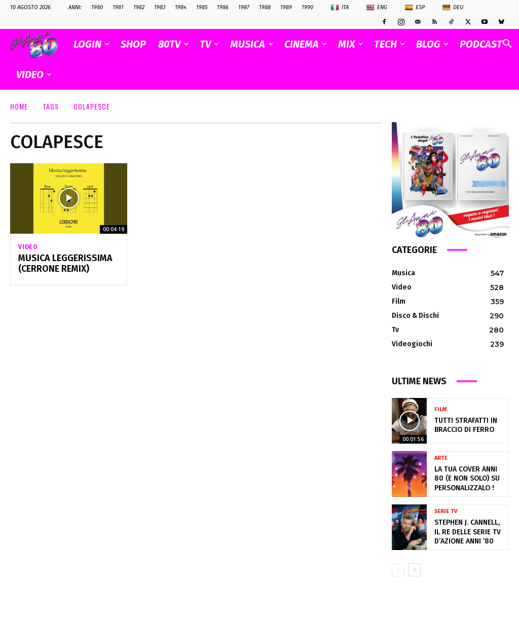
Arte (441, 460)
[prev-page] (398, 569)
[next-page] (414, 569)
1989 (286, 7)
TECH (389, 44)
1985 (201, 7)
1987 (243, 7)
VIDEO (34, 74)
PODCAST (481, 44)
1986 (223, 7)
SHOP (133, 44)
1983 (159, 7)
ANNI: (75, 7)
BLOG (432, 44)
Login (91, 44)
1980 (97, 7)
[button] (507, 45)
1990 (307, 7)
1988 (265, 7)
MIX (350, 44)
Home (19, 106)
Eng (376, 7)
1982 (138, 7)
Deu (452, 7)
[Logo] (38, 44)
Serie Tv (445, 513)
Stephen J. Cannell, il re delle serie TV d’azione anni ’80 (466, 531)
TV (209, 44)
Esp (415, 7)
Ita (340, 7)
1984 (181, 7)
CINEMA (305, 44)
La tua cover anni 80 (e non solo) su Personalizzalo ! (469, 478)
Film (440, 411)
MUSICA (251, 44)
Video (28, 247)
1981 (118, 7)
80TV (173, 44)
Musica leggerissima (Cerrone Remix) (60, 265)
